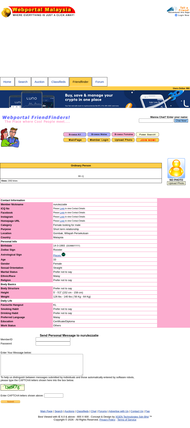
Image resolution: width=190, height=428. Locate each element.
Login (62, 208)
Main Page (46, 415)
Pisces (59, 255)
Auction (39, 81)
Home (7, 81)
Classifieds (59, 81)
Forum (99, 81)
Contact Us (137, 415)
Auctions (69, 415)
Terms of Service (126, 423)
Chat (93, 415)
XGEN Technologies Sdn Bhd (132, 420)
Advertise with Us (118, 415)
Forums (102, 415)
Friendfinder (80, 81)
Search (23, 81)
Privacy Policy (107, 423)
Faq (147, 415)
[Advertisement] (95, 47)
